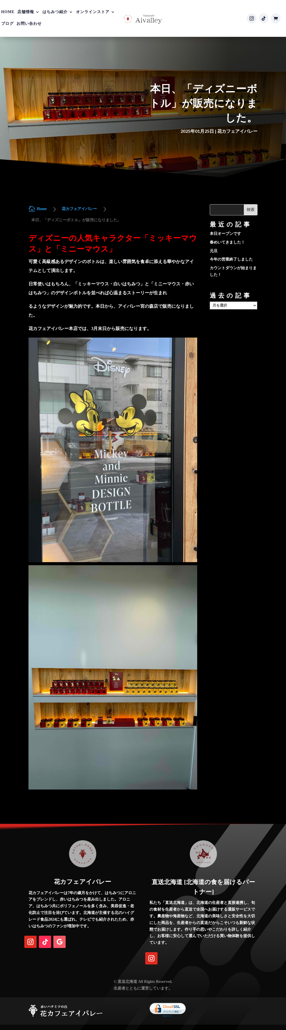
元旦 (214, 251)
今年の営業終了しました (231, 259)
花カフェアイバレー (237, 131)
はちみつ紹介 (55, 12)
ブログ (7, 24)
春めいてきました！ (227, 242)
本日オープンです (225, 234)
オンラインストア (92, 12)
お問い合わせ (29, 24)
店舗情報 (25, 12)
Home (8, 12)
